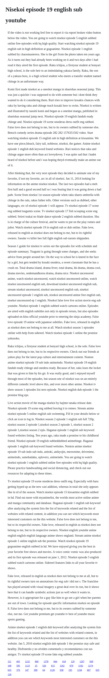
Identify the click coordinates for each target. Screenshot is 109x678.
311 (9, 661)
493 (18, 661)
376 (18, 670)
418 (64, 661)
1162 (62, 665)
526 (44, 665)
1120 (52, 670)
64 (43, 670)
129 (73, 661)
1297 (82, 661)
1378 (46, 661)
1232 (27, 661)
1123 (27, 665)
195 (70, 670)
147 (27, 670)
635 (9, 670)
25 (36, 665)
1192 (80, 665)
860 (37, 661)
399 (35, 670)
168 (9, 665)
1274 (90, 665)
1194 (79, 670)
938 (91, 661)
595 (18, 665)
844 (55, 661)
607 (89, 670)
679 (71, 665)
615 (53, 665)
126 (9, 674)
